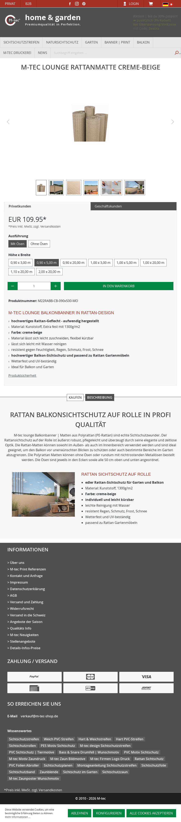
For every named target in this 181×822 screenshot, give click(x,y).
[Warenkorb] (152, 3)
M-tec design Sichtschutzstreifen (105, 745)
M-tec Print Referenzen (28, 569)
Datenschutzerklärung (27, 589)
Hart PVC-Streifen (129, 739)
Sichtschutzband (22, 772)
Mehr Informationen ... (17, 817)
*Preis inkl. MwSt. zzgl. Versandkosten (34, 226)
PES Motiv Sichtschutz (58, 745)
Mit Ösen (17, 244)
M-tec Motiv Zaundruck (27, 759)
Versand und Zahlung (26, 602)
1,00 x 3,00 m (100, 262)
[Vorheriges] (8, 122)
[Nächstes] (173, 122)
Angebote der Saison (26, 621)
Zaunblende (49, 772)
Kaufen (75, 397)
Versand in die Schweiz (28, 615)
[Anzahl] (34, 286)
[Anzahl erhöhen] (56, 286)
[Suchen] (176, 53)
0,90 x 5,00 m (47, 262)
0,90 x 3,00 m (21, 262)
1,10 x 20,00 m (21, 271)
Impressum (19, 582)
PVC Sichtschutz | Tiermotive (31, 752)
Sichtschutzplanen (58, 765)
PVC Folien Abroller (24, 765)
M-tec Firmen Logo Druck (110, 759)
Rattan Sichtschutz (149, 759)
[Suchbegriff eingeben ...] (111, 53)
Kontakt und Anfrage (26, 576)
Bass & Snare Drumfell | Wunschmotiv (89, 752)
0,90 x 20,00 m (73, 262)
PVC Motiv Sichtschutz (141, 752)
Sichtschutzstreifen (24, 739)
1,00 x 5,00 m (127, 262)
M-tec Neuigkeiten (24, 635)
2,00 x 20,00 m (49, 271)
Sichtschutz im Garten (80, 772)
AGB (13, 595)
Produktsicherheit (22, 375)
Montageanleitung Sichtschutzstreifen (107, 765)
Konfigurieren (109, 813)
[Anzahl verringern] (13, 286)
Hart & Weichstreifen (95, 739)
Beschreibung (99, 397)
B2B (28, 3)
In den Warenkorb (118, 286)
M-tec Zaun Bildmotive (67, 759)
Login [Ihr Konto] (134, 3)
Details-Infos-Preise (25, 648)
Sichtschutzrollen (22, 745)
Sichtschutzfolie (153, 765)
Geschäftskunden (108, 206)
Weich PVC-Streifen (59, 739)
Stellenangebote (22, 641)
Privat (10, 3)
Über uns (17, 562)
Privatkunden (20, 206)
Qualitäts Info (20, 628)
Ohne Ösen (39, 244)
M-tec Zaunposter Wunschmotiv (34, 778)
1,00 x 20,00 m (153, 262)
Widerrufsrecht (22, 608)
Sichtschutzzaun (115, 772)
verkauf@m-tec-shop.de (39, 716)
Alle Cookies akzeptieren (151, 813)
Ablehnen (79, 813)
